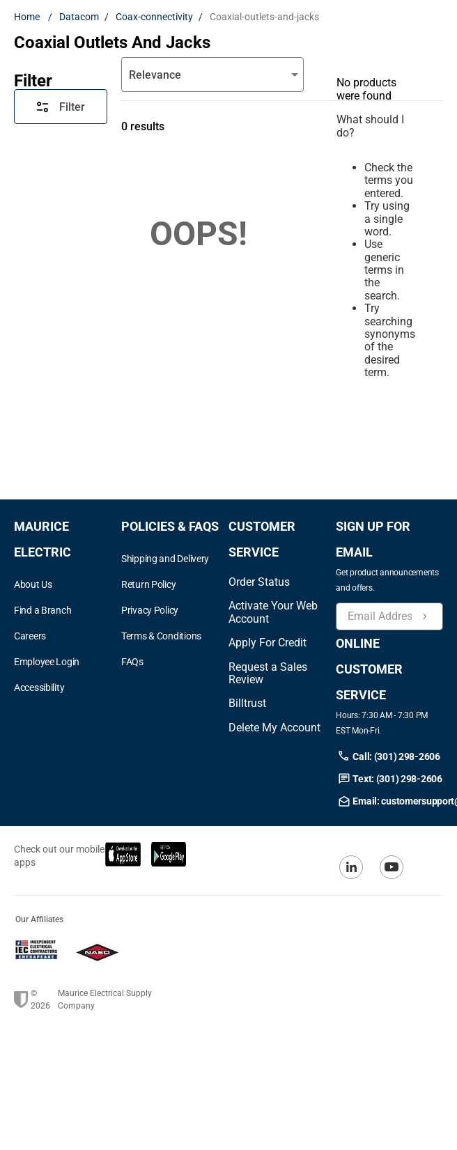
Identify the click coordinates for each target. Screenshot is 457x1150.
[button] (67, 688)
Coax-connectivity (154, 16)
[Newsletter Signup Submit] (425, 616)
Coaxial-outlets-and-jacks (264, 16)
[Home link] (29, 16)
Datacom (79, 16)
